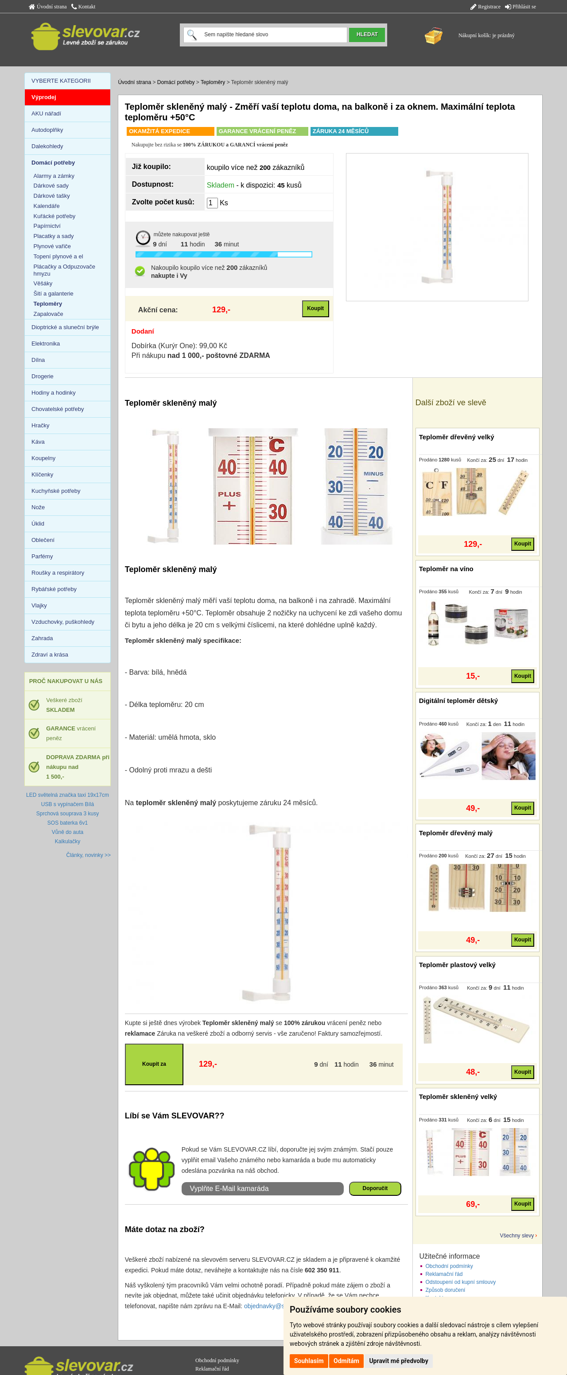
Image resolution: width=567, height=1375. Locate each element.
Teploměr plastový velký (457, 964)
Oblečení (42, 540)
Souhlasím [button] (309, 1360)
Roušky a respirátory (57, 572)
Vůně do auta (67, 832)
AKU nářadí (46, 113)
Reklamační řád (443, 1274)
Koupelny (43, 458)
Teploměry (213, 82)
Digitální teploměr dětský (458, 700)
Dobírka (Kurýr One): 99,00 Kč (179, 346)
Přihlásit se (520, 7)
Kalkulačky (67, 841)
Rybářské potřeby (54, 589)
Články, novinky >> (88, 855)
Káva (38, 441)
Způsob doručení (445, 1290)
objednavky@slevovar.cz (278, 1306)
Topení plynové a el (58, 256)
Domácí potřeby (176, 82)
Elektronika (45, 343)
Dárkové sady (51, 185)
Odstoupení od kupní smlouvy (460, 1282)
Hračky (40, 425)
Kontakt (83, 7)
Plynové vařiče (52, 246)
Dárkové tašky (52, 195)
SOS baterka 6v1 (67, 823)
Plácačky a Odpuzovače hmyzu (64, 270)
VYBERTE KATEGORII (61, 80)
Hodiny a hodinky (53, 392)
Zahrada (42, 638)
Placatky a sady (54, 236)
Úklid (37, 523)
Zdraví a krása (49, 654)
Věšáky (43, 283)
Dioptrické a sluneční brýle (65, 327)
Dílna (38, 360)
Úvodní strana (48, 7)
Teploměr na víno (446, 568)
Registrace (485, 7)
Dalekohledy (47, 146)
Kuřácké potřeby (55, 216)
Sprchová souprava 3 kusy (67, 813)
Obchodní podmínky (449, 1266)
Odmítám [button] (346, 1360)
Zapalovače (48, 314)
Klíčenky (42, 474)
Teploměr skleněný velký (458, 1096)
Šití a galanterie (54, 293)
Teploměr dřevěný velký (456, 437)
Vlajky (39, 605)
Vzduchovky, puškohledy (62, 621)
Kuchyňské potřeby (56, 491)
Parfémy (42, 556)
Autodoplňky (47, 130)
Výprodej (43, 97)
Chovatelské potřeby (57, 409)
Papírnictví (47, 226)
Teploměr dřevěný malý (456, 833)
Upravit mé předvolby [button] (398, 1360)
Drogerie (42, 376)
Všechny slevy (517, 1236)
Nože (38, 507)
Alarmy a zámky (54, 176)
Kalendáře (47, 206)
